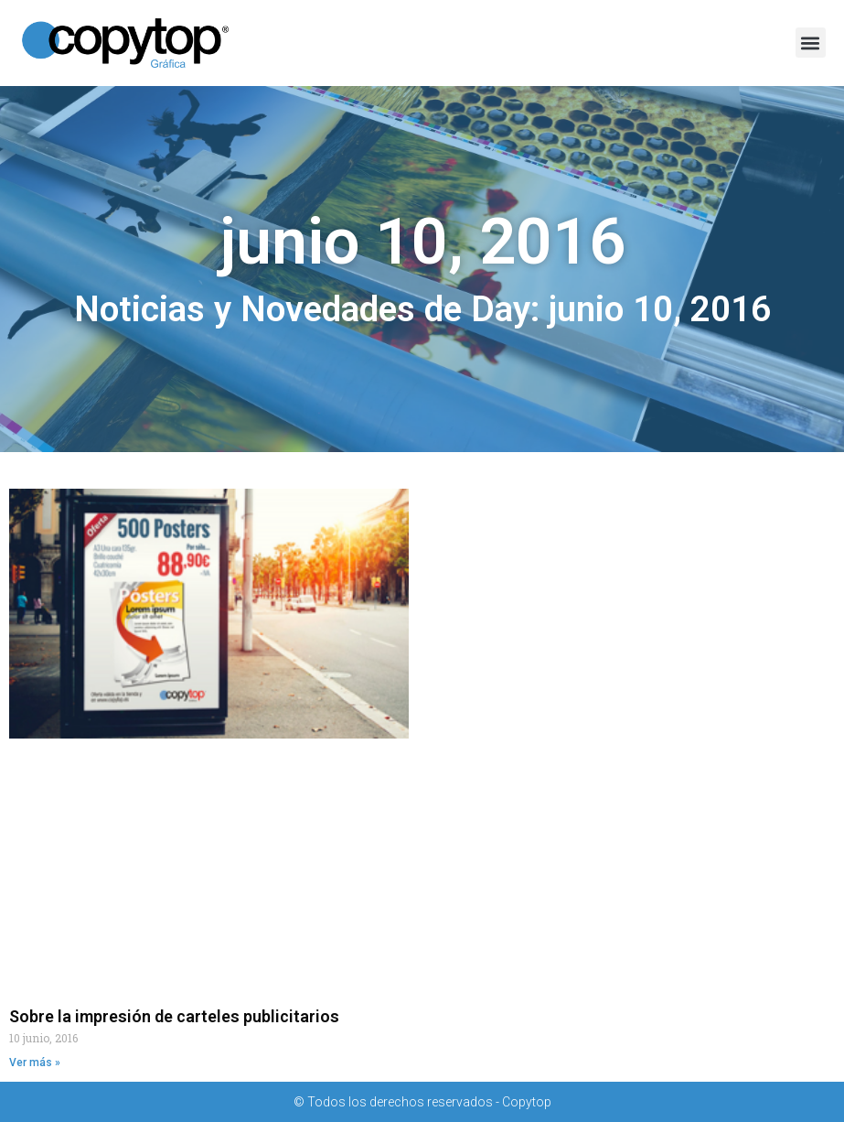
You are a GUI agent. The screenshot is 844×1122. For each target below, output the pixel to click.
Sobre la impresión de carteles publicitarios (174, 1016)
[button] (811, 42)
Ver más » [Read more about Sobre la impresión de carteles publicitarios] (34, 1062)
